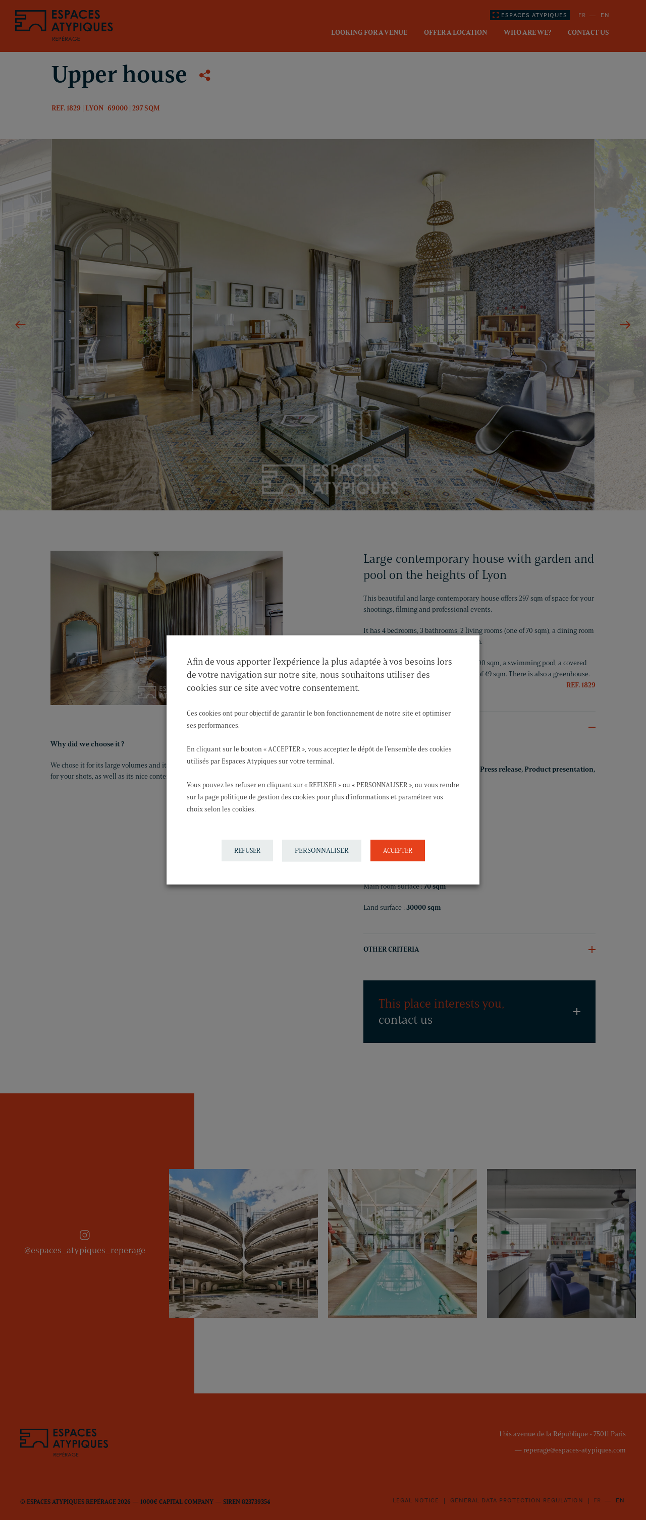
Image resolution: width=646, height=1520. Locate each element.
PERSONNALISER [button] (322, 850)
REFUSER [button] (247, 850)
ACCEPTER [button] (397, 850)
